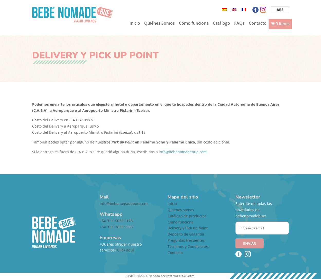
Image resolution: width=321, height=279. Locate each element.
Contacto (258, 23)
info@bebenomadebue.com (183, 151)
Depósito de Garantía (186, 234)
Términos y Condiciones (188, 246)
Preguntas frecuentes (186, 240)
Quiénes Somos (159, 23)
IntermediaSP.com (180, 276)
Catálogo (221, 23)
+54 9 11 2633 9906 (116, 226)
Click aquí (125, 250)
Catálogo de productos (187, 215)
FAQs (239, 23)
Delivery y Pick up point (188, 228)
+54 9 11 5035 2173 (116, 220)
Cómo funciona (194, 23)
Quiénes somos (181, 209)
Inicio (135, 23)
